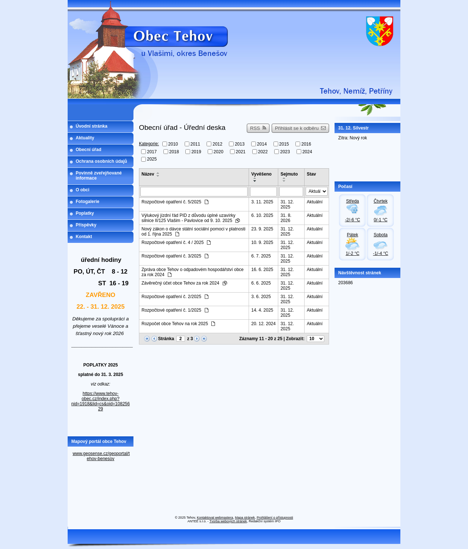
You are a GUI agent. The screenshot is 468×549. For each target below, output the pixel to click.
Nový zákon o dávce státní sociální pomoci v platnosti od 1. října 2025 (193, 231)
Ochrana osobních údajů (101, 161)
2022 (263, 151)
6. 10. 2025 (262, 215)
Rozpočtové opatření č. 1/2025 (174, 310)
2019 (196, 151)
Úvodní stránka (91, 126)
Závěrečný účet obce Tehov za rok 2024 (184, 283)
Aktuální (314, 201)
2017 (152, 151)
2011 (195, 144)
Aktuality (85, 137)
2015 (284, 144)
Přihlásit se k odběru (300, 128)
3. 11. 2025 (262, 201)
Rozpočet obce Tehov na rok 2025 (178, 323)
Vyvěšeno (261, 174)
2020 (218, 151)
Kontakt (84, 236)
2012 (217, 144)
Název (147, 174)
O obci (82, 189)
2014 (262, 144)
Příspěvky (86, 225)
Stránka (166, 338)
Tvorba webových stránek (228, 521)
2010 (173, 144)
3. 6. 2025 (261, 296)
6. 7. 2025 (261, 256)
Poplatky (85, 213)
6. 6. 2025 (261, 283)
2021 (241, 151)
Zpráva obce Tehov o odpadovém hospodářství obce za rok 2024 (192, 272)
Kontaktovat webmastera (215, 517)
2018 (174, 151)
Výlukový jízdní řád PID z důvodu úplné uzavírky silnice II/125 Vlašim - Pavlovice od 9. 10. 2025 (190, 218)
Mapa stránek (245, 517)
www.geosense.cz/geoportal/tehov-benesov (101, 456)
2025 (152, 159)
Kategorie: (149, 143)
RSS (258, 128)
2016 (306, 144)
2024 (307, 151)
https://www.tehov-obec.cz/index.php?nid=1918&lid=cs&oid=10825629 (100, 401)
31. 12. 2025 (287, 204)
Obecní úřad (88, 149)
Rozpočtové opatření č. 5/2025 (174, 201)
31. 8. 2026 (285, 218)
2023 (285, 151)
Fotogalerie (87, 201)
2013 (240, 144)
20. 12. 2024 (263, 323)
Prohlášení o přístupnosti (275, 517)
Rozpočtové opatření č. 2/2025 (174, 296)
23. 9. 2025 (262, 229)
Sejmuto (289, 174)
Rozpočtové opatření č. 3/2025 (174, 256)
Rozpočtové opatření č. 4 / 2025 (176, 242)
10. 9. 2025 (262, 242)
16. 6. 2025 (262, 269)
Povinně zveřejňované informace (99, 175)
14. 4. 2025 (262, 310)
